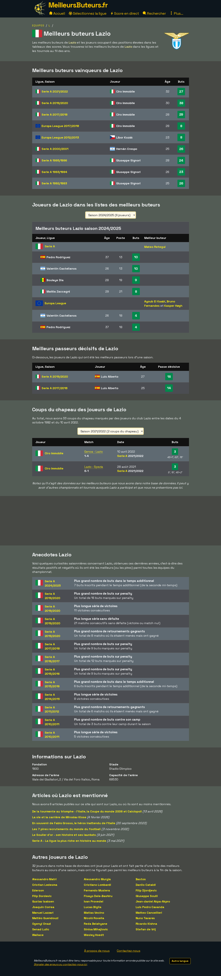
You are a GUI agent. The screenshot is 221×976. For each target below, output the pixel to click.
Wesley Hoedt (94, 935)
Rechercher (154, 13)
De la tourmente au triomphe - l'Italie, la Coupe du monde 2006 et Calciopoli (87, 811)
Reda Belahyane (95, 924)
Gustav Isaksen (43, 901)
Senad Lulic (40, 929)
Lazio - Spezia (93, 467)
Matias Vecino (94, 912)
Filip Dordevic (42, 896)
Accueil (57, 13)
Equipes (38, 25)
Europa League (60, 126)
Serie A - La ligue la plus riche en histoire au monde (69, 841)
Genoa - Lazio (93, 451)
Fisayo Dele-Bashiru (98, 896)
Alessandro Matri (44, 879)
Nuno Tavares (145, 918)
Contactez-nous (128, 951)
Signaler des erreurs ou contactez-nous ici (60, 964)
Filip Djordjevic (146, 890)
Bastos (141, 879)
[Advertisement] (110, 521)
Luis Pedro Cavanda (150, 907)
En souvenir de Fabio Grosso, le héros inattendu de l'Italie (73, 823)
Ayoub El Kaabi (154, 301)
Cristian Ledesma (44, 885)
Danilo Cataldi (146, 885)
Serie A (55, 91)
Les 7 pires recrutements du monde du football (66, 829)
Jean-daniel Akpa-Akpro (153, 901)
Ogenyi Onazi (41, 924)
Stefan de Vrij (146, 929)
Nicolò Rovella (94, 918)
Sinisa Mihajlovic (96, 929)
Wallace (38, 935)
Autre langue (180, 961)
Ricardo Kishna (146, 924)
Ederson (38, 890)
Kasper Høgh (173, 306)
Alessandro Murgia (97, 879)
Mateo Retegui (155, 247)
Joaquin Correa (43, 907)
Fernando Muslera (97, 890)
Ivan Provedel (93, 901)
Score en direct (124, 13)
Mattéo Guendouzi (45, 918)
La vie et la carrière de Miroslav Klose (59, 817)
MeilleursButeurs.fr (78, 5)
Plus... (176, 13)
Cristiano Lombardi (97, 885)
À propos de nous (97, 951)
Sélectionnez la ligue (87, 13)
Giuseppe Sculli (147, 896)
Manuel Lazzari (43, 912)
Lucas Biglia (92, 907)
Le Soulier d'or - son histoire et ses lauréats (64, 835)
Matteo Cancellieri (149, 912)
